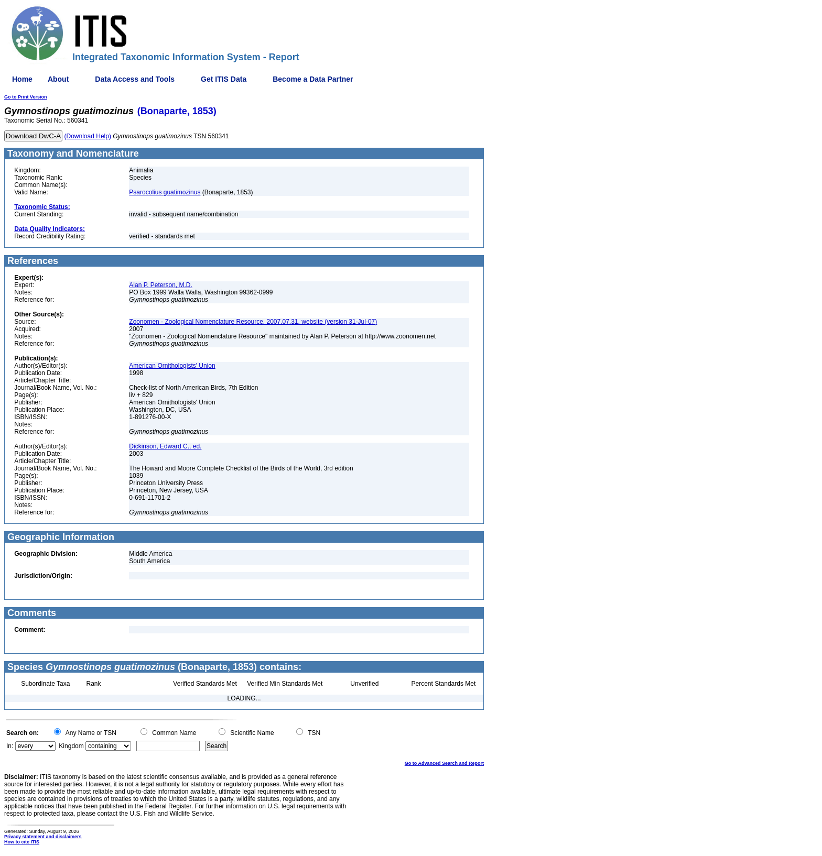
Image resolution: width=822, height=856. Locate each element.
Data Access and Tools (135, 79)
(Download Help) (87, 136)
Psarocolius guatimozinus (164, 192)
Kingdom (71, 746)
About (58, 79)
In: (9, 746)
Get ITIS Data (223, 79)
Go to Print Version (25, 97)
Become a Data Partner (313, 79)
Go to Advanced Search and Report (444, 763)
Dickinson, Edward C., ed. (165, 446)
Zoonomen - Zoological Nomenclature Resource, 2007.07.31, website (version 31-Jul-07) (253, 321)
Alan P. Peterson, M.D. (160, 285)
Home (22, 79)
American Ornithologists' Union (172, 365)
